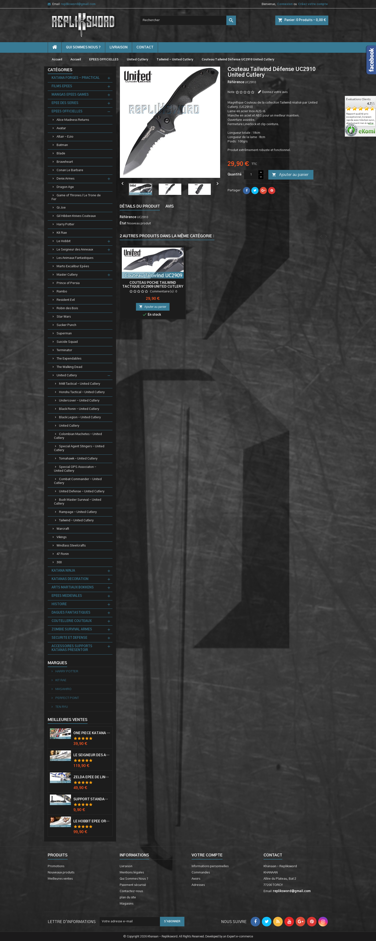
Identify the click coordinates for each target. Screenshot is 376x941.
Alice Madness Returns (73, 120)
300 (59, 562)
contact (144, 47)
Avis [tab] (169, 206)
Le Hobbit (63, 241)
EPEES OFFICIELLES (67, 111)
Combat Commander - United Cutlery (78, 481)
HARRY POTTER (66, 671)
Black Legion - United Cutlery (80, 417)
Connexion (285, 4)
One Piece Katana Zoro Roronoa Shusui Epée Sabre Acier (91, 733)
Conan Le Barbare (70, 170)
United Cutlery (67, 375)
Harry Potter (65, 224)
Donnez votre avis (275, 92)
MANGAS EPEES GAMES (70, 94)
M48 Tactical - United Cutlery (79, 383)
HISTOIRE (59, 604)
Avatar (61, 128)
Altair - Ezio (65, 136)
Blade (61, 153)
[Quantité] (251, 175)
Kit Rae (62, 232)
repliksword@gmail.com (78, 4)
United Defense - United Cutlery (81, 491)
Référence (236, 82)
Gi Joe (61, 207)
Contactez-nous (131, 891)
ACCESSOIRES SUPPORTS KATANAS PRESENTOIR (72, 648)
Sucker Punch (66, 325)
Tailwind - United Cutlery (76, 520)
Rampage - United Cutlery (78, 512)
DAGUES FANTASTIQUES (71, 612)
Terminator (64, 350)
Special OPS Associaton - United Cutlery (75, 468)
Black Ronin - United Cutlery (79, 409)
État (123, 223)
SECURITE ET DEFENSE (69, 637)
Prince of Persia (68, 283)
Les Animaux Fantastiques (75, 258)
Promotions (56, 866)
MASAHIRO (63, 689)
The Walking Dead (69, 367)
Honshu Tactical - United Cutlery (82, 392)
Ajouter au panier (290, 175)
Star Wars (64, 316)
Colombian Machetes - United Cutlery (78, 436)
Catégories (60, 70)
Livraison (119, 47)
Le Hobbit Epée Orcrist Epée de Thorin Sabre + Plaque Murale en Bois (91, 821)
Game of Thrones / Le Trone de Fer (76, 197)
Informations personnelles (210, 866)
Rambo (62, 291)
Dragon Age (65, 187)
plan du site (128, 897)
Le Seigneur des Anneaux (75, 249)
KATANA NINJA (63, 570)
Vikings (61, 537)
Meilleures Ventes (68, 720)
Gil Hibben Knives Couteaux (76, 216)
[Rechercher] (188, 20)
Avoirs (196, 878)
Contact (273, 855)
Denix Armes (65, 178)
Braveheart (65, 161)
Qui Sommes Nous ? (83, 47)
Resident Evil (66, 300)
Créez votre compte (313, 4)
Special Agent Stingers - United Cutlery (79, 448)
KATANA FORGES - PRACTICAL (76, 78)
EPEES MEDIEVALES (67, 596)
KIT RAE (60, 680)
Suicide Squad (67, 341)
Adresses (198, 885)
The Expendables (69, 358)
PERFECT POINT (67, 698)
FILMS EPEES (62, 86)
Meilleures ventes (60, 878)
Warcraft (63, 528)
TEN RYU (61, 707)
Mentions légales (132, 872)
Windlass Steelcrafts (71, 545)
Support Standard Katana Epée (91, 799)
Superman (64, 333)
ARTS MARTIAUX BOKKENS (73, 587)
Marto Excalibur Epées (73, 266)
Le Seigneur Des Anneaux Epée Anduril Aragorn (91, 755)
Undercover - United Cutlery (79, 400)
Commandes (201, 872)
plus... (372, 124)
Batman (62, 145)
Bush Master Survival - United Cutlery (77, 501)
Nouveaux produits (61, 872)
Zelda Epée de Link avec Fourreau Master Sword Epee (91, 777)
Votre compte (207, 855)
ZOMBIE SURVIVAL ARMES (72, 629)
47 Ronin (63, 554)
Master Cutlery (67, 274)
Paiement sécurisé (133, 885)
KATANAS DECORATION (70, 579)
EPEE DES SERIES (65, 103)
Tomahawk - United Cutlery (78, 458)
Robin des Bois (67, 308)
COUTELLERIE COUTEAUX (72, 621)
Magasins (126, 903)
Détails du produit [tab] (140, 206)
